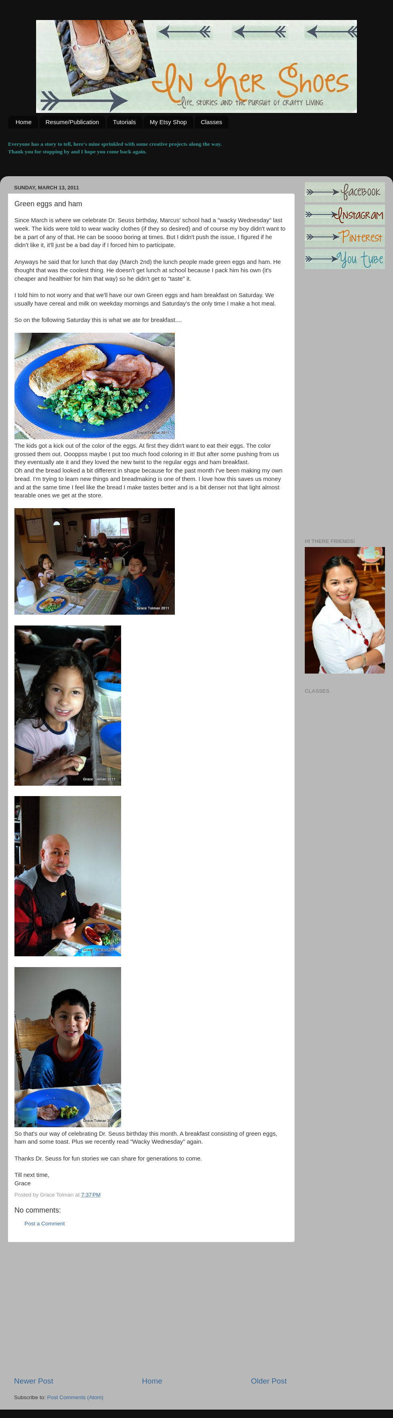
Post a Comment (44, 1224)
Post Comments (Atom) (75, 1397)
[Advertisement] (150, 1309)
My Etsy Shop (168, 122)
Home (24, 122)
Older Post (269, 1381)
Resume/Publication (72, 122)
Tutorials (124, 122)
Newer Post (33, 1381)
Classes (211, 122)
